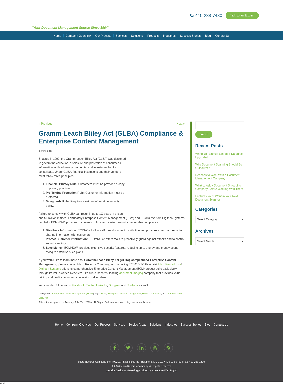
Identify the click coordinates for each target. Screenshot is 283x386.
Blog (208, 35)
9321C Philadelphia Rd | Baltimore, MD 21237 (139, 361)
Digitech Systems (50, 268)
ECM (103, 293)
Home (58, 35)
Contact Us (222, 35)
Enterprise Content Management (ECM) (72, 293)
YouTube (132, 285)
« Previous (45, 123)
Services (121, 35)
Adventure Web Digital (164, 370)
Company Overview (78, 35)
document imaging (131, 273)
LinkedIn (101, 285)
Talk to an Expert (242, 15)
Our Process (103, 35)
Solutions (137, 35)
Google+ (114, 285)
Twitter (90, 285)
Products (153, 35)
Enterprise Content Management (124, 293)
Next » (181, 123)
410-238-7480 (173, 361)
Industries (169, 35)
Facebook (78, 285)
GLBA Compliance (151, 293)
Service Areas (137, 324)
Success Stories (190, 35)
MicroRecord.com (169, 264)
